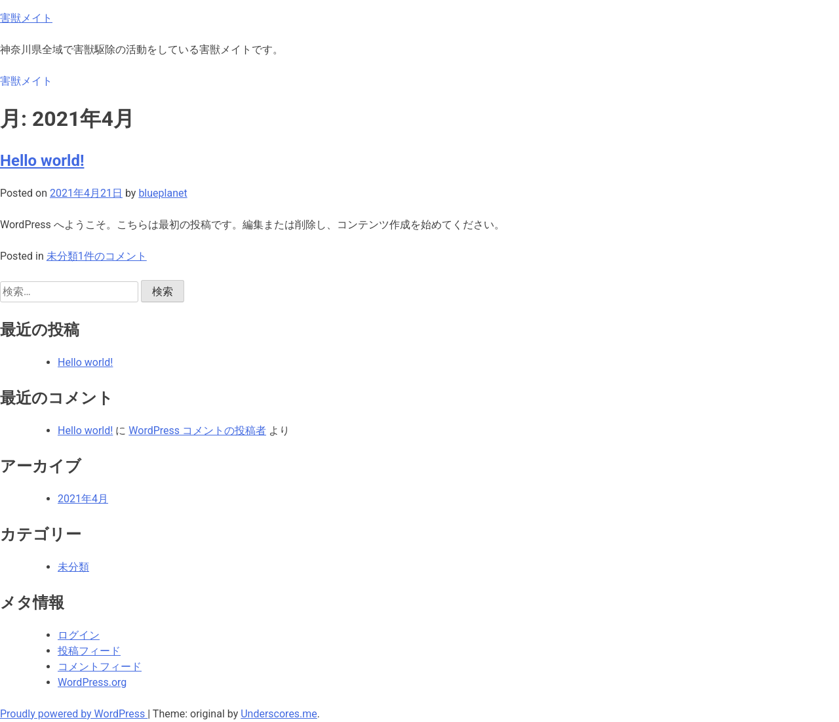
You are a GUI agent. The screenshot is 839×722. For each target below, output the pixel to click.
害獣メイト (26, 18)
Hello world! (42, 160)
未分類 (62, 256)
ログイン (79, 635)
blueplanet (162, 193)
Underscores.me (279, 714)
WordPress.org (92, 682)
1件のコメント (112, 256)
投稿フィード (89, 651)
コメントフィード (100, 666)
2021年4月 (83, 498)
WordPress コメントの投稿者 (197, 430)
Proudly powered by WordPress (73, 714)
